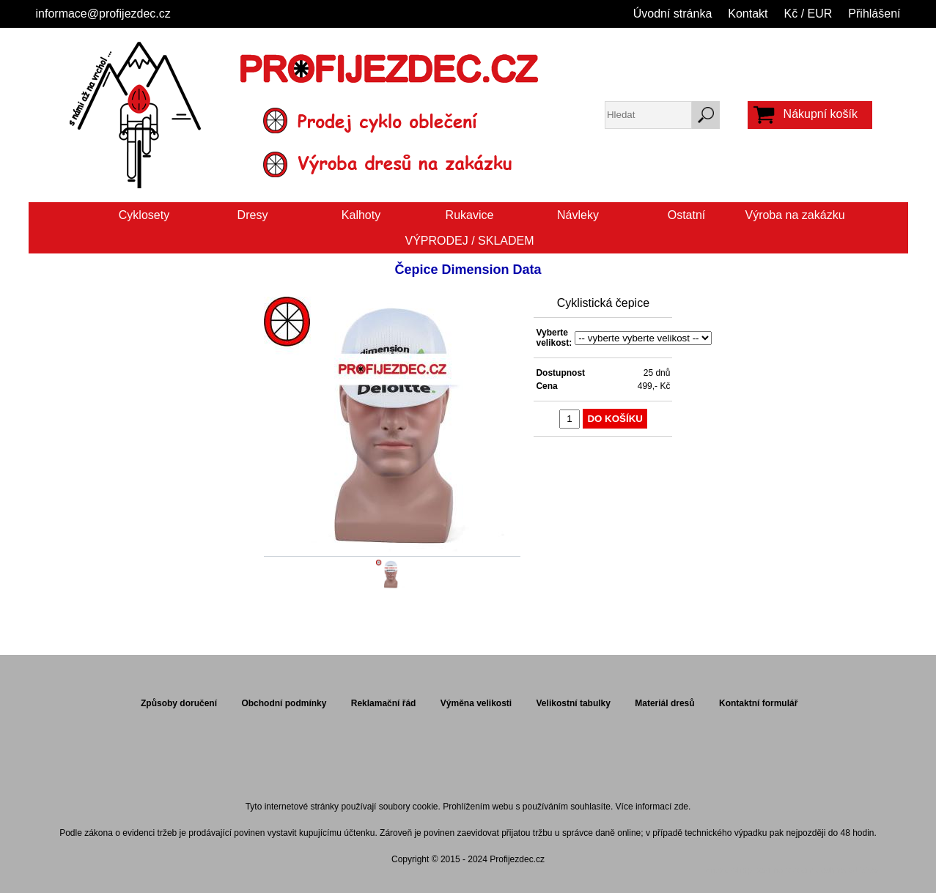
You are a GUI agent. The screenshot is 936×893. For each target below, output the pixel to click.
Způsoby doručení (179, 703)
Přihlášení (874, 13)
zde (681, 806)
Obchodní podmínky (283, 703)
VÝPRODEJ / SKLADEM (469, 240)
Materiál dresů (664, 703)
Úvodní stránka (672, 13)
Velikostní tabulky (574, 703)
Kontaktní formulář (758, 703)
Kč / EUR (808, 13)
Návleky (578, 215)
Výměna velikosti (476, 703)
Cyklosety (144, 215)
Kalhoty (361, 215)
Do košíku (615, 418)
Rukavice (470, 215)
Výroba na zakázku (794, 215)
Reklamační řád (383, 703)
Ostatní (687, 215)
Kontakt (747, 13)
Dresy (252, 215)
